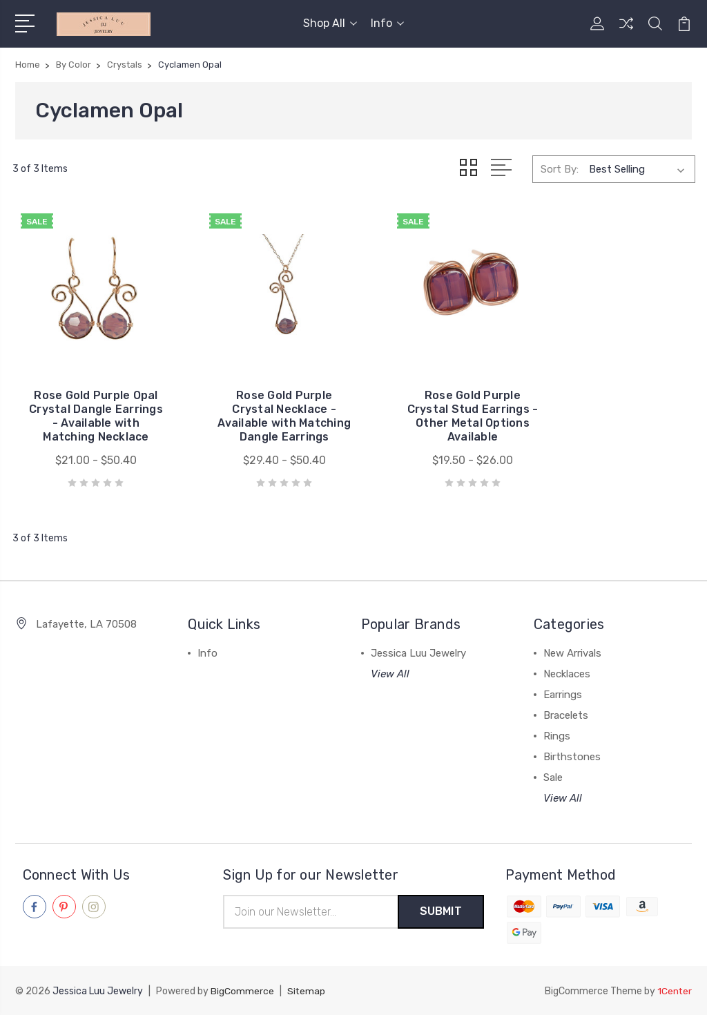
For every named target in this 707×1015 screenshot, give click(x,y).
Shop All (330, 23)
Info (387, 23)
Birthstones (572, 757)
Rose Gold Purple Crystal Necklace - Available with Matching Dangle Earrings (265, 409)
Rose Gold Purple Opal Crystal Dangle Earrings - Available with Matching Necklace (89, 409)
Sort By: (560, 168)
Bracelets (565, 715)
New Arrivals (572, 653)
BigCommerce (242, 991)
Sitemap (306, 991)
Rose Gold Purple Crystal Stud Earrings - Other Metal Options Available (441, 416)
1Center (674, 991)
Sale (553, 777)
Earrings (562, 694)
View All (390, 674)
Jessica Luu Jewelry (418, 653)
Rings (556, 736)
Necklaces (566, 674)
